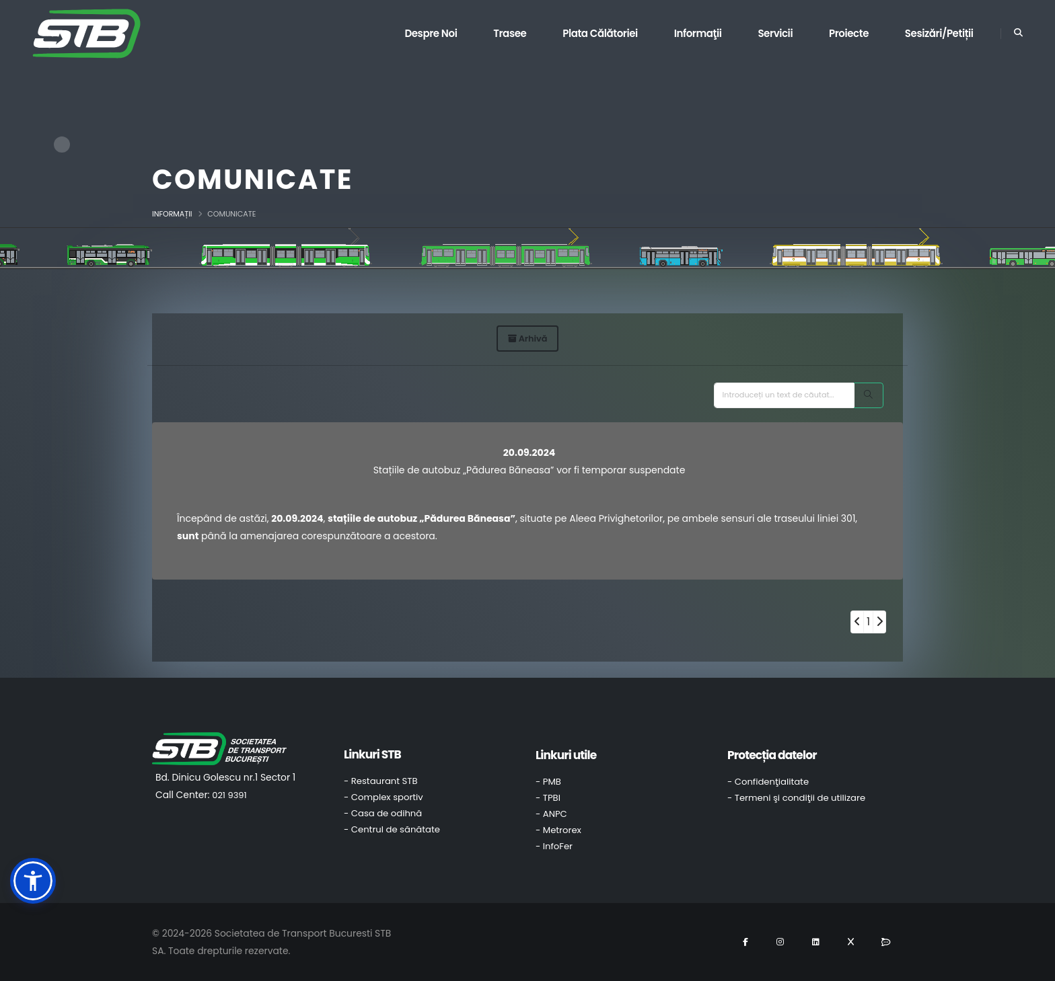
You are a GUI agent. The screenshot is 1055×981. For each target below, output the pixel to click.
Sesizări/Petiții (939, 33)
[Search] (868, 395)
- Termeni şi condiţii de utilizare (796, 797)
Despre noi (430, 33)
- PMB (548, 781)
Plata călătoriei (600, 33)
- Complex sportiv (383, 797)
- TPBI (548, 797)
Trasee (509, 33)
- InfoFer (554, 846)
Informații (172, 213)
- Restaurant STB (381, 781)
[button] (32, 880)
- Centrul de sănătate (392, 829)
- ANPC (551, 814)
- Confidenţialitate (768, 781)
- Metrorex (558, 830)
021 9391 (229, 795)
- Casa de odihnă (383, 813)
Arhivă (528, 338)
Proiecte (849, 33)
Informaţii (698, 33)
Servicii (775, 33)
